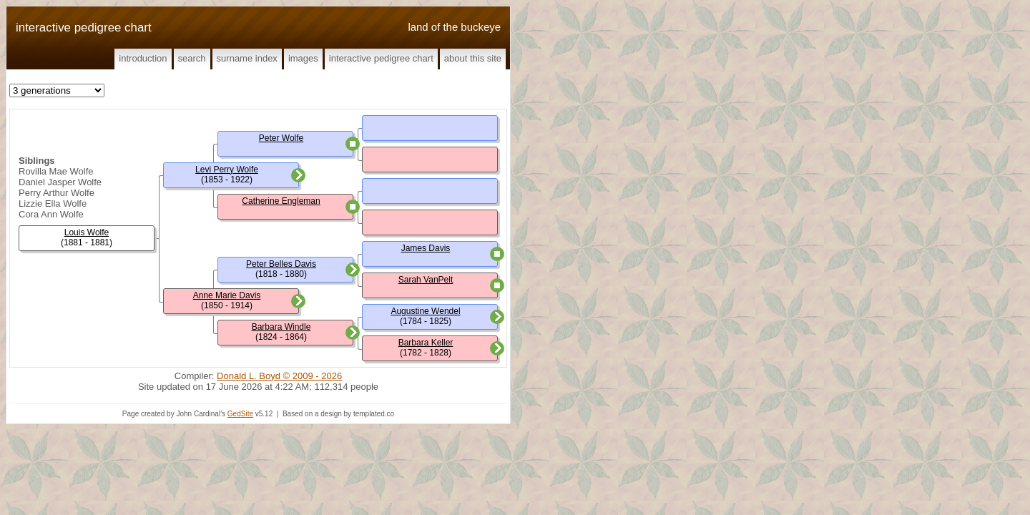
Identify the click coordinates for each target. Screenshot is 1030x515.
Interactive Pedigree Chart (381, 58)
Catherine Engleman (281, 201)
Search (192, 58)
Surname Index (247, 58)
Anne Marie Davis (227, 295)
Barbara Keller (425, 343)
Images (303, 58)
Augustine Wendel (425, 311)
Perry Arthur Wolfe (56, 192)
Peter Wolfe (281, 138)
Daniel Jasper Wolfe (60, 182)
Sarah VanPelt (425, 280)
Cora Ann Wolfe (51, 214)
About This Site (472, 58)
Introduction (143, 58)
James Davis (426, 248)
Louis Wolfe (86, 232)
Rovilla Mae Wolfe (56, 171)
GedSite (240, 414)
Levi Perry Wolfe (226, 170)
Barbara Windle (281, 327)
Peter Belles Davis (281, 264)
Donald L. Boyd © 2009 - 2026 (279, 376)
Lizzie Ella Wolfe (53, 203)
